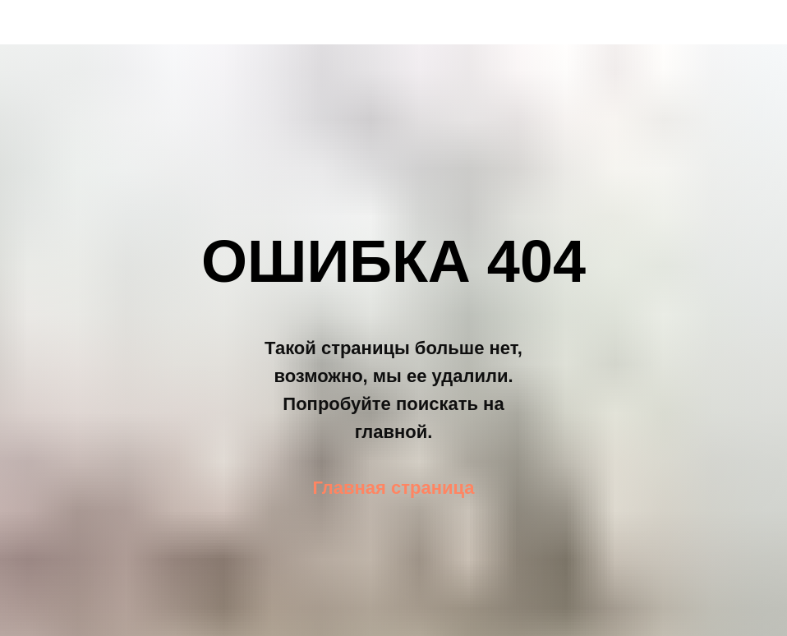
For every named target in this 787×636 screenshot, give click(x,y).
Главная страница (393, 487)
